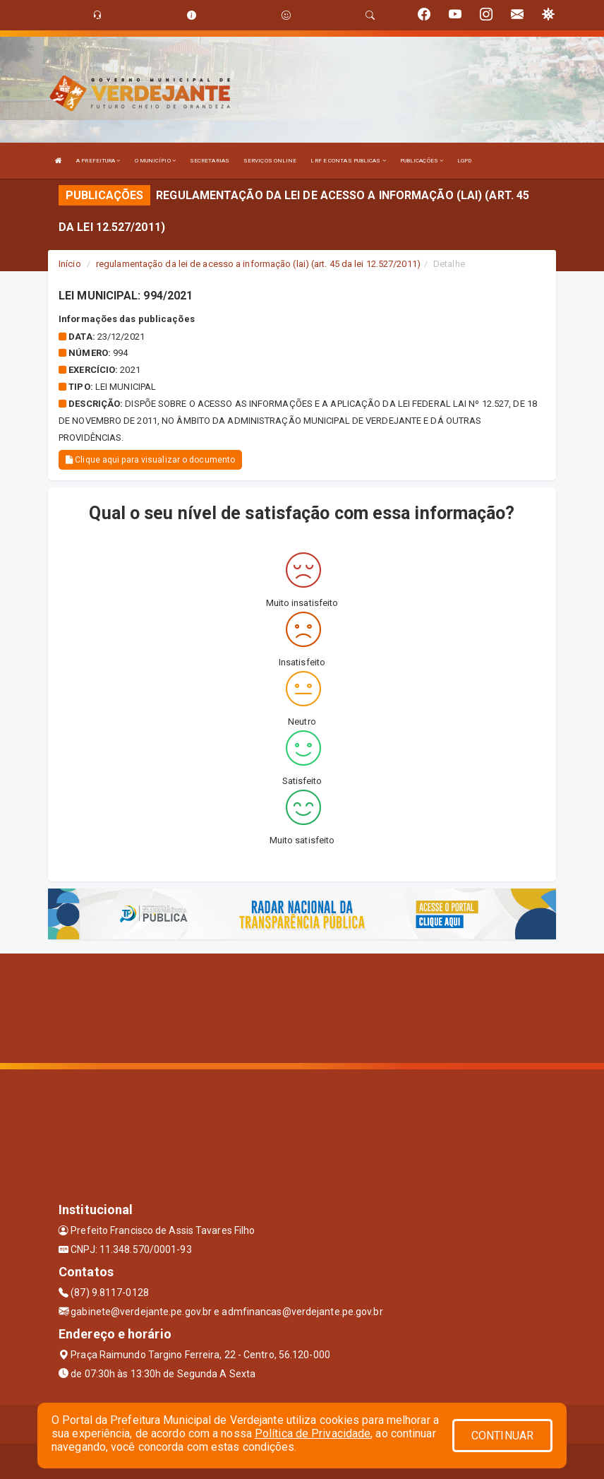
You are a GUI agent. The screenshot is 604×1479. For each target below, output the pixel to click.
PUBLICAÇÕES (421, 161)
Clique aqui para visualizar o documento (150, 460)
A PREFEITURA (98, 161)
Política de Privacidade (312, 1433)
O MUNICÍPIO (155, 161)
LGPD (464, 161)
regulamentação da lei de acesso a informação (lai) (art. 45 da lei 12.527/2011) (258, 264)
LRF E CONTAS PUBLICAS (347, 161)
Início (70, 264)
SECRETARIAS (209, 161)
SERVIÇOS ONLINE (270, 161)
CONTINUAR (502, 1435)
